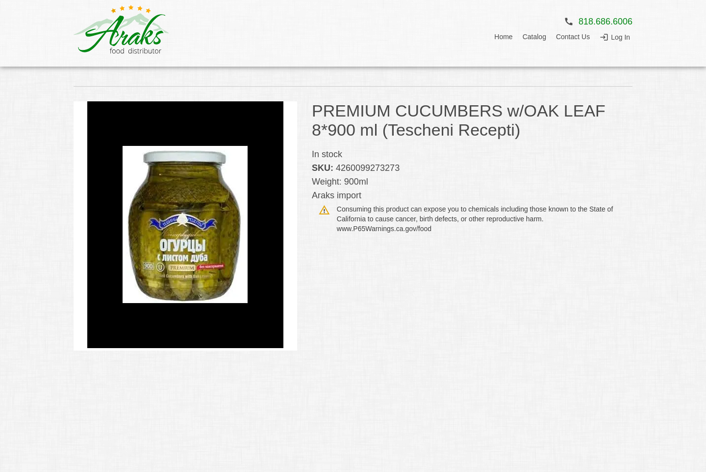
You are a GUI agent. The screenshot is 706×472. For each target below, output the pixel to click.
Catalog (534, 37)
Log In (620, 37)
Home (503, 37)
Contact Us (573, 37)
